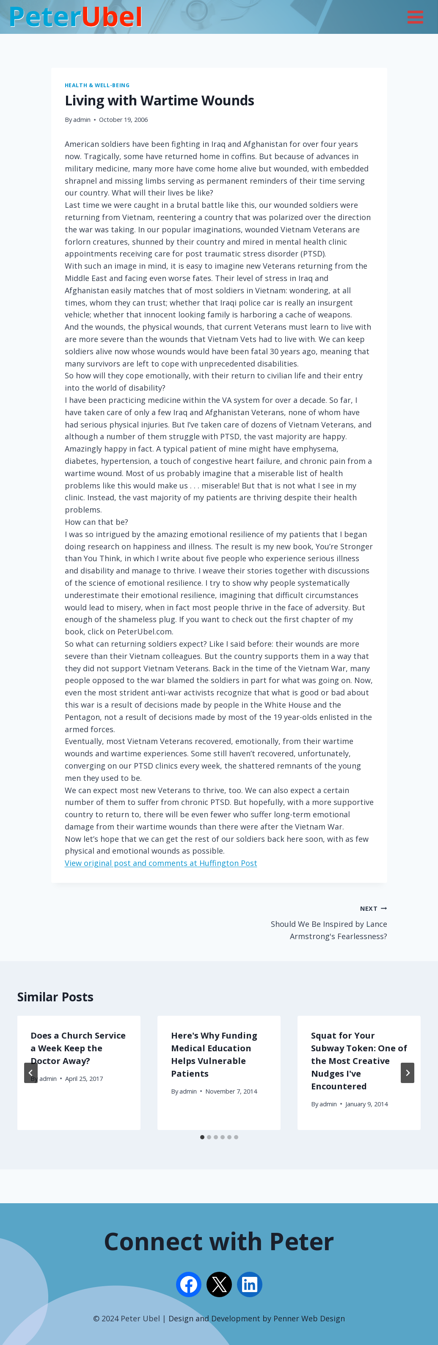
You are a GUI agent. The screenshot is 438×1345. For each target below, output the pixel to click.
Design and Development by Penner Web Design (256, 1318)
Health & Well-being (97, 85)
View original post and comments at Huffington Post (161, 863)
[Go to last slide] (31, 1073)
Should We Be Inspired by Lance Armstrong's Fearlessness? (307, 921)
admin (82, 120)
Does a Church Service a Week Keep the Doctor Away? (78, 1048)
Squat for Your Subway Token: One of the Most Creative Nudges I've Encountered (359, 1061)
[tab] (202, 1137)
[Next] (407, 1073)
